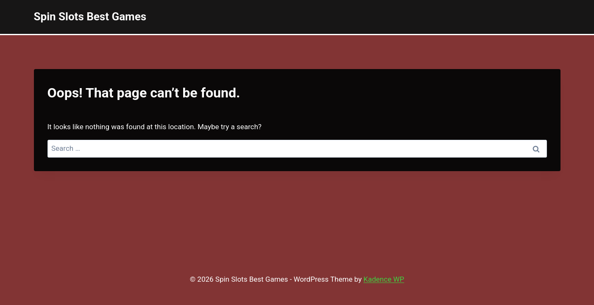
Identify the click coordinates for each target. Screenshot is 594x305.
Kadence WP (383, 279)
